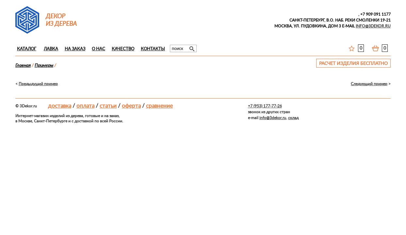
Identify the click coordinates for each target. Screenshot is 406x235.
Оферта (131, 106)
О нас (98, 49)
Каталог (26, 49)
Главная (23, 65)
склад (293, 118)
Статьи (108, 106)
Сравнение (159, 106)
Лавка (51, 49)
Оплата (85, 106)
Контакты (153, 49)
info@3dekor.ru (272, 118)
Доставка (59, 106)
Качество (123, 49)
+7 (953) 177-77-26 (265, 106)
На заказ (75, 49)
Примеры (44, 65)
